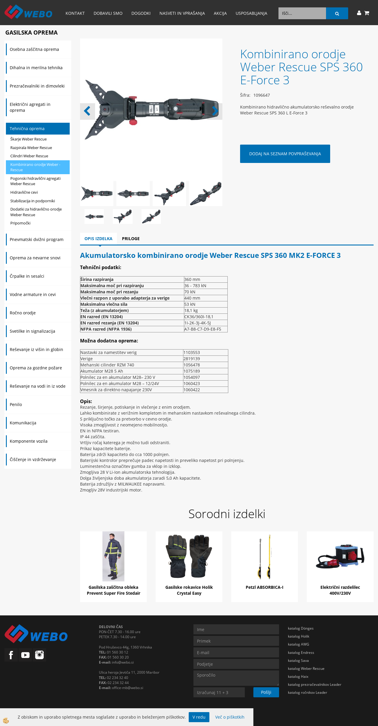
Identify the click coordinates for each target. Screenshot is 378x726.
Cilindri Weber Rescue (29, 156)
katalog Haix (298, 676)
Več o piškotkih (230, 717)
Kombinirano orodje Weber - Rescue (35, 167)
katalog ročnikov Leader (307, 692)
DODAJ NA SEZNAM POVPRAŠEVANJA (285, 153)
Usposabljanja (251, 13)
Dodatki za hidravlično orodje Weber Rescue (36, 211)
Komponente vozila (29, 441)
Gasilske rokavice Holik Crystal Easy (189, 590)
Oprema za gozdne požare (36, 368)
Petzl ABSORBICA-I (265, 587)
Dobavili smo (108, 13)
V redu (199, 717)
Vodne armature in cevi (33, 294)
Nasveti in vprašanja (182, 13)
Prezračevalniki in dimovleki (37, 86)
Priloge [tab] (131, 238)
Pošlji (266, 692)
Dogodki (141, 13)
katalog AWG (298, 644)
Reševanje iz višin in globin (36, 349)
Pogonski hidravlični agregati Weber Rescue (35, 181)
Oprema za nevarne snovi (35, 258)
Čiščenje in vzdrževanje (33, 459)
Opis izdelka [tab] (98, 238)
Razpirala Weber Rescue (31, 147)
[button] (214, 111)
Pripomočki (20, 223)
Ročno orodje (23, 313)
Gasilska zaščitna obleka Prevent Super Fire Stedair (113, 590)
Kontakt (75, 13)
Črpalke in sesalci (27, 276)
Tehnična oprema (27, 128)
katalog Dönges (301, 628)
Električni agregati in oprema (30, 107)
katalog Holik (298, 636)
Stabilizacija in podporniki (32, 200)
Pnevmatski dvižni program (36, 239)
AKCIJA (220, 13)
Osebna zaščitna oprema (34, 49)
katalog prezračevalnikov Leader (314, 684)
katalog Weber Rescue (306, 668)
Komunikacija (23, 423)
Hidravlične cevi (24, 192)
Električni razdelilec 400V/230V (340, 590)
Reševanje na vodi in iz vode (38, 386)
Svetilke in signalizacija (32, 331)
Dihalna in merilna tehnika (36, 67)
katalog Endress (301, 652)
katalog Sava (298, 660)
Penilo (16, 404)
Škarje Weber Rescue (28, 139)
